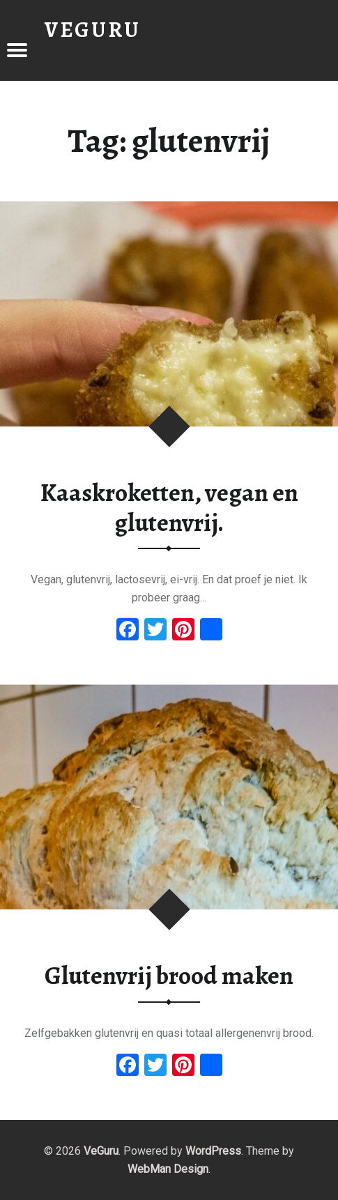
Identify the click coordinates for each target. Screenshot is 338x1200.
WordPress (213, 1150)
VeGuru (101, 1150)
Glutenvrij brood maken (169, 975)
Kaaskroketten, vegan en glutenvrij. (169, 507)
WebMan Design (168, 1169)
